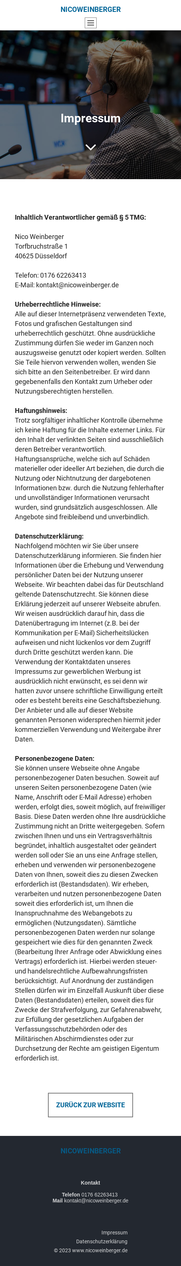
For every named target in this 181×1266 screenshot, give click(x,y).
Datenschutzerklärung (101, 1241)
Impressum (114, 1233)
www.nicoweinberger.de (99, 1250)
